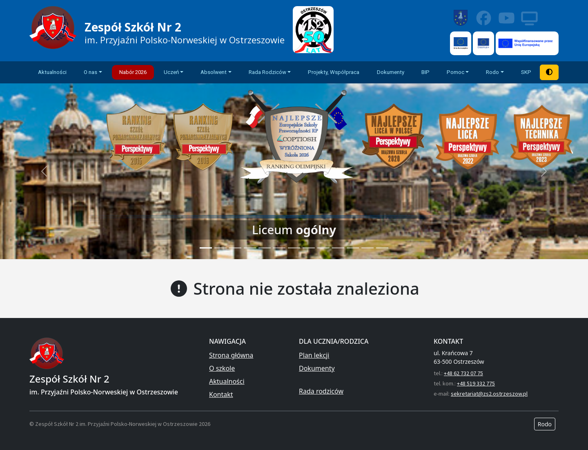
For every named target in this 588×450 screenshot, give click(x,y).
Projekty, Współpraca (333, 72)
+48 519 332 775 (476, 383)
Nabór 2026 (133, 72)
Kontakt (221, 394)
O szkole (222, 368)
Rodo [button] (492, 72)
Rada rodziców (321, 391)
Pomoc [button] (455, 72)
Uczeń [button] (171, 72)
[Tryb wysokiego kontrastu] (549, 72)
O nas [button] (90, 72)
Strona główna (231, 355)
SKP (526, 72)
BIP (425, 72)
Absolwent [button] (213, 72)
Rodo (545, 424)
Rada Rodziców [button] (267, 72)
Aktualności (52, 72)
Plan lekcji (314, 355)
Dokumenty (390, 72)
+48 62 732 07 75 (463, 373)
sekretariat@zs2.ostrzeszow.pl (489, 393)
